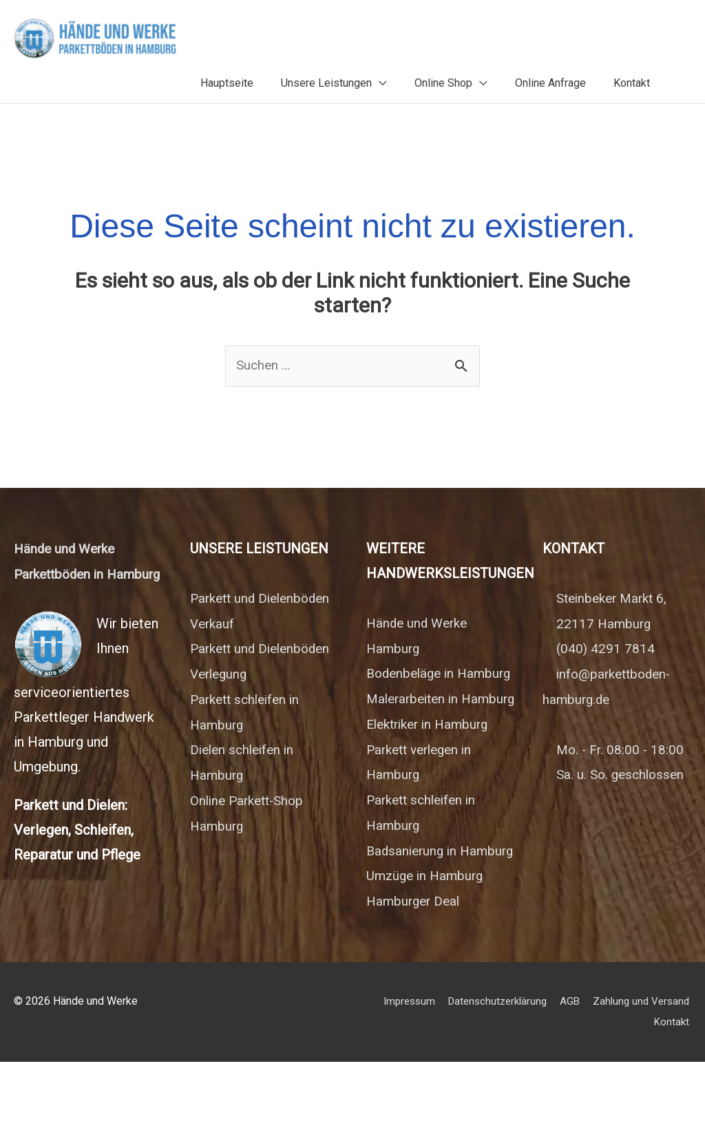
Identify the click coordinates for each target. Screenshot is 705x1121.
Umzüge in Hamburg (427, 936)
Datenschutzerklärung (604, 1060)
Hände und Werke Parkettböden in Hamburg (67, 564)
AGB (681, 1060)
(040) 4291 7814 (606, 638)
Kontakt (673, 1080)
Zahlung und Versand (590, 1080)
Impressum (510, 1060)
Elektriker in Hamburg (432, 762)
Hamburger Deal (415, 960)
